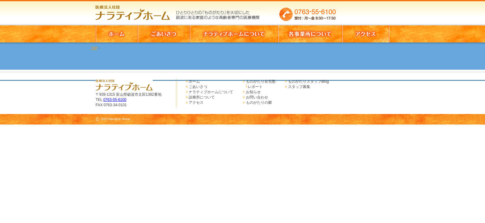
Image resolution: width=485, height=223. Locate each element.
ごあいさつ (198, 87)
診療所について (202, 97)
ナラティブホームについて (211, 92)
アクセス (196, 102)
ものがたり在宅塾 (261, 81)
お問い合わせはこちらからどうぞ (365, 11)
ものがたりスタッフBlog (308, 81)
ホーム (194, 81)
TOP (94, 48)
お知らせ (253, 92)
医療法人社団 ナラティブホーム (135, 11)
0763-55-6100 (115, 100)
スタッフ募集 (299, 87)
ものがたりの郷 (259, 102)
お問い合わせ (257, 97)
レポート (255, 87)
